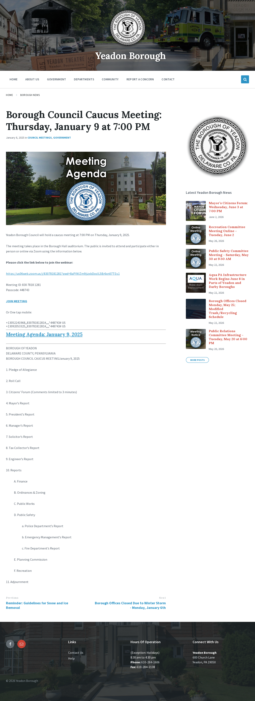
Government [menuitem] (56, 79)
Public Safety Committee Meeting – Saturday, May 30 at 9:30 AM (229, 255)
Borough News (30, 95)
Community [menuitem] (110, 79)
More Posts (197, 359)
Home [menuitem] (14, 79)
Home (9, 95)
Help (71, 658)
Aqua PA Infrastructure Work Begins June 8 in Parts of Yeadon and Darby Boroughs (227, 281)
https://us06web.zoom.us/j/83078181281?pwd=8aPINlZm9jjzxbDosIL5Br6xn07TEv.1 (63, 274)
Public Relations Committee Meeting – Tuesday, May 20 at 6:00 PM (228, 337)
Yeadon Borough (130, 55)
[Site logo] (127, 47)
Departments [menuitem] (84, 79)
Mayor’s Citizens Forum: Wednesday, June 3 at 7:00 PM (228, 207)
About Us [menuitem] (32, 79)
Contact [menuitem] (168, 79)
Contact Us (75, 653)
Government (62, 137)
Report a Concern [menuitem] (140, 79)
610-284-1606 (150, 662)
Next (162, 598)
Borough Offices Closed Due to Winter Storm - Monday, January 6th (130, 605)
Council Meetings (39, 137)
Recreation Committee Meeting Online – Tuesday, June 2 (227, 231)
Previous (12, 598)
